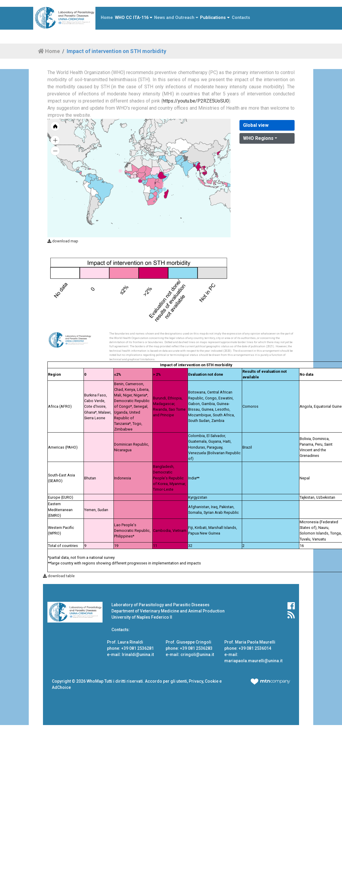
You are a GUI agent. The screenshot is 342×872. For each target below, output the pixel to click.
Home (107, 17)
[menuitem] (170, 165)
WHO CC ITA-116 (133, 17)
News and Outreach (176, 17)
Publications (215, 17)
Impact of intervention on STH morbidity (116, 51)
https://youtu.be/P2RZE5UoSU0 (196, 101)
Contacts (241, 17)
